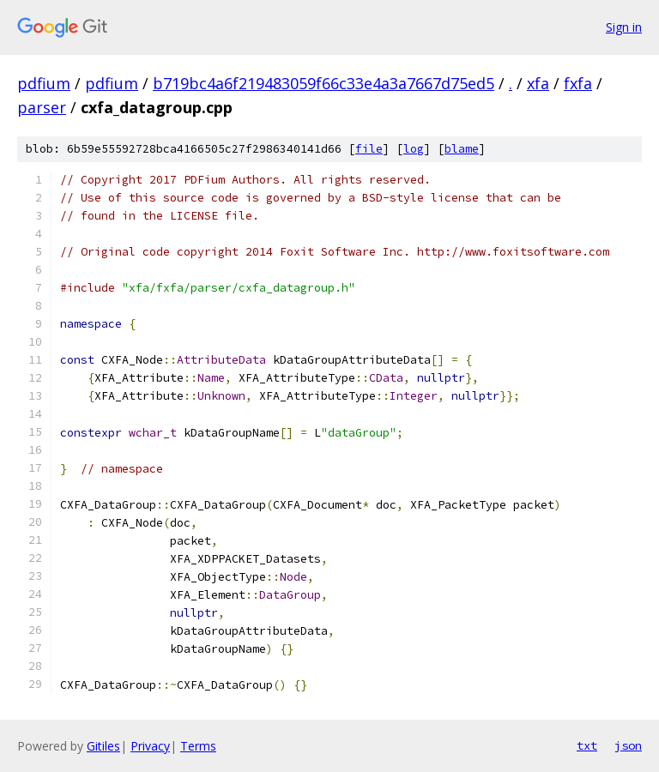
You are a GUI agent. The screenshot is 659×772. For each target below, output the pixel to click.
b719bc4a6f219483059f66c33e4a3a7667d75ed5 (323, 83)
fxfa (578, 83)
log (413, 149)
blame (461, 149)
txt (587, 745)
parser (41, 107)
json (628, 745)
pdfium (43, 83)
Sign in (624, 27)
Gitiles (103, 746)
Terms (198, 746)
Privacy (150, 746)
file (369, 149)
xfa (538, 83)
